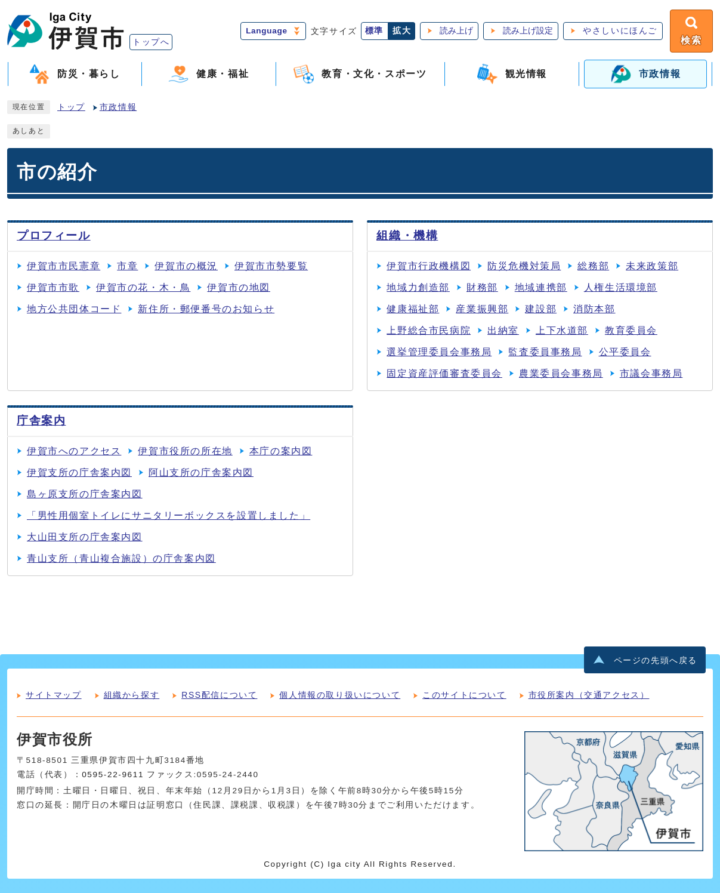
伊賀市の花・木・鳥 (143, 287)
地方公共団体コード (74, 309)
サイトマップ (54, 695)
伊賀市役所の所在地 (185, 451)
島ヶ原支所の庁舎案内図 (85, 494)
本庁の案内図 (281, 451)
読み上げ (456, 30)
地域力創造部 (418, 287)
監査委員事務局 (545, 352)
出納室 (503, 330)
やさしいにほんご (620, 30)
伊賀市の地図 (238, 287)
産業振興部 (482, 309)
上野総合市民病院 (429, 330)
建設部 (541, 309)
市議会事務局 (651, 373)
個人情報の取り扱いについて (339, 695)
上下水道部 (562, 330)
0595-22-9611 (113, 774)
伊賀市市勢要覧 (271, 266)
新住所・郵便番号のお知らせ (206, 309)
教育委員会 (631, 330)
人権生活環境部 (620, 287)
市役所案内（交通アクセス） (589, 695)
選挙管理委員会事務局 (439, 352)
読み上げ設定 (528, 30)
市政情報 (118, 107)
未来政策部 (652, 266)
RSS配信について (219, 695)
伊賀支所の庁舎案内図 (79, 472)
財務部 (482, 287)
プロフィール (54, 235)
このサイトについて (464, 695)
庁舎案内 (41, 420)
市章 (127, 266)
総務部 (593, 266)
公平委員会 (625, 352)
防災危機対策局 (524, 266)
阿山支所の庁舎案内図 (201, 472)
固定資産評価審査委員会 (444, 373)
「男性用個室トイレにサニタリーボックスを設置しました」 (168, 515)
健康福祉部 (413, 309)
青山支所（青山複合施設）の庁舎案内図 (121, 558)
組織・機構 (407, 235)
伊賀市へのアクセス (74, 451)
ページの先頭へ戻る (655, 660)
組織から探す (132, 695)
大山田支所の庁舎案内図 (85, 537)
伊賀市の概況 (186, 266)
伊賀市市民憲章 (63, 266)
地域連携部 (541, 287)
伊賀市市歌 (53, 287)
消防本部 (594, 309)
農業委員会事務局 (561, 373)
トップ (71, 107)
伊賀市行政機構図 (429, 266)
